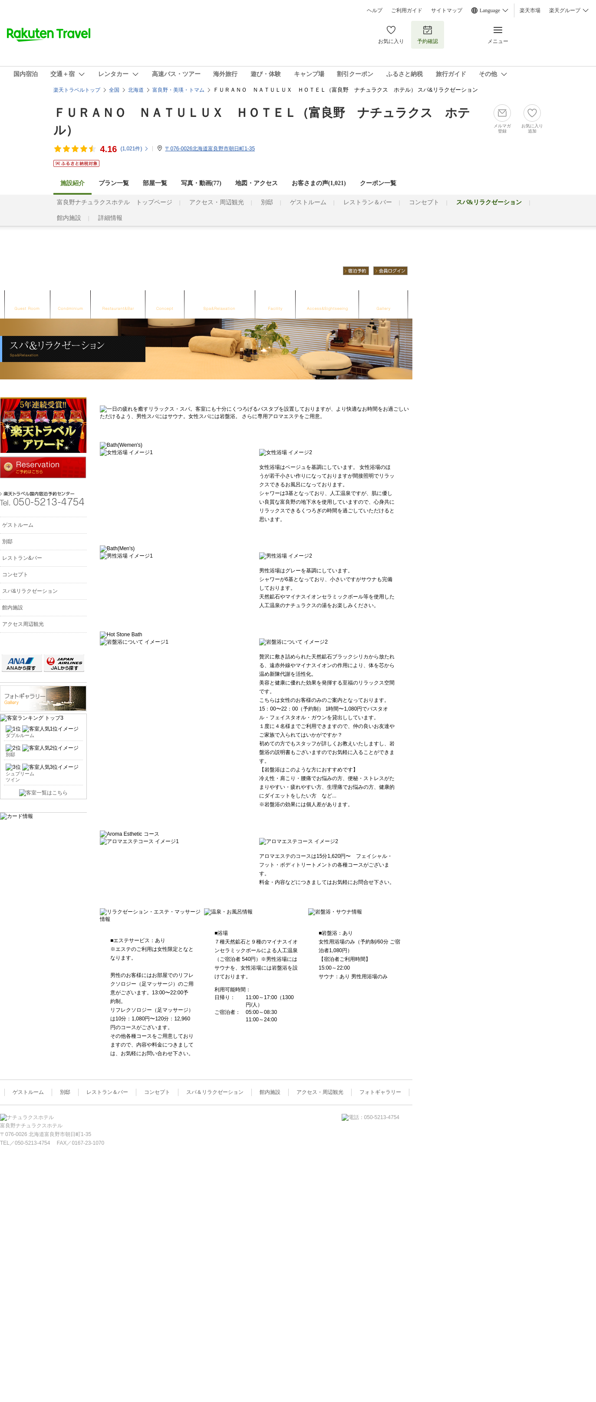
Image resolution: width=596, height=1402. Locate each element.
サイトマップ (446, 10)
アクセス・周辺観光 (216, 202)
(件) (134, 148)
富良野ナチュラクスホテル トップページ (114, 202)
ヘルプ (374, 10)
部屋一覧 (155, 183)
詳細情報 (110, 218)
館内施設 (69, 218)
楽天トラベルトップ (76, 90)
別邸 (267, 202)
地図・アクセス (256, 183)
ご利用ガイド (406, 10)
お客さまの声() (319, 183)
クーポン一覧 (378, 183)
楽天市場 (530, 10)
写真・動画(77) (201, 183)
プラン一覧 (114, 183)
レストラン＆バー (367, 202)
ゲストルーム (308, 202)
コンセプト (424, 202)
